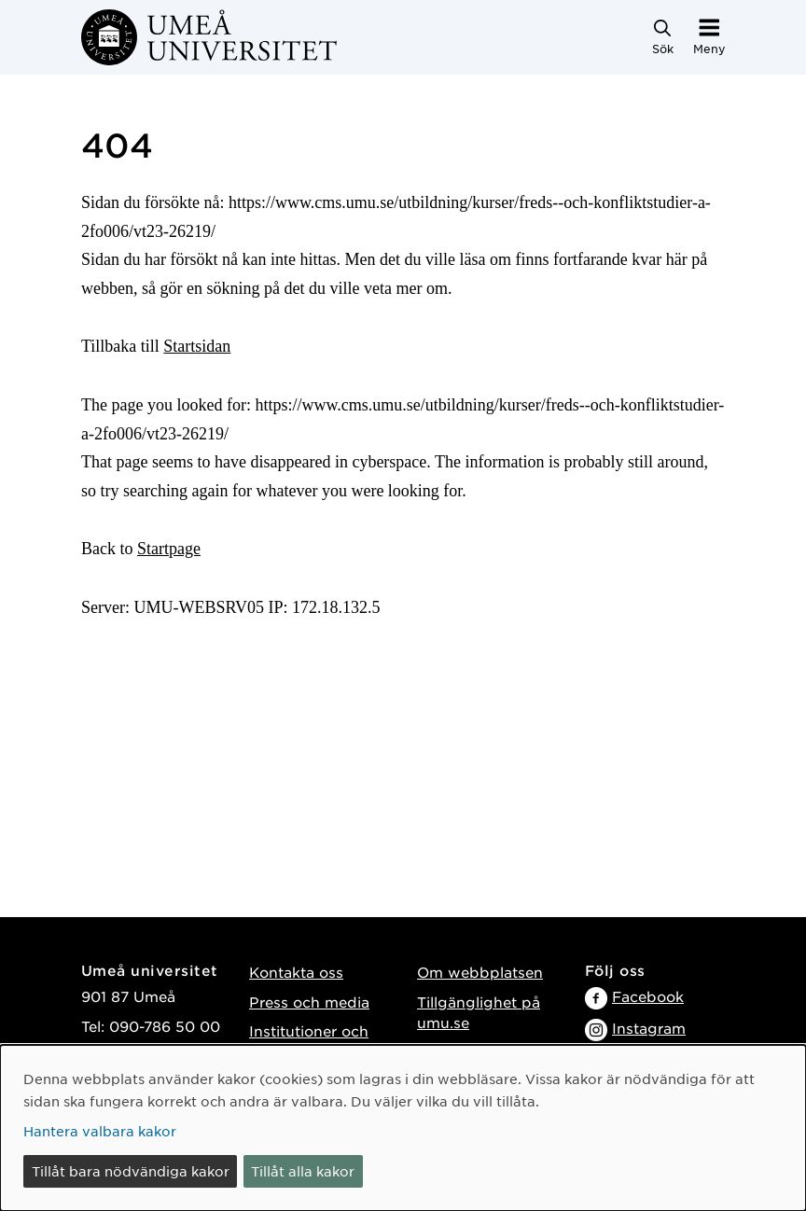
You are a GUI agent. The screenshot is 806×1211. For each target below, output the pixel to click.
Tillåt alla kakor (302, 1170)
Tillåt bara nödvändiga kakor (130, 1170)
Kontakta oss (296, 972)
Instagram (649, 1028)
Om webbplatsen (480, 972)
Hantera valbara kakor (99, 1130)
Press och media (309, 1001)
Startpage (169, 548)
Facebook (648, 996)
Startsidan (196, 346)
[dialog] (403, 1128)
